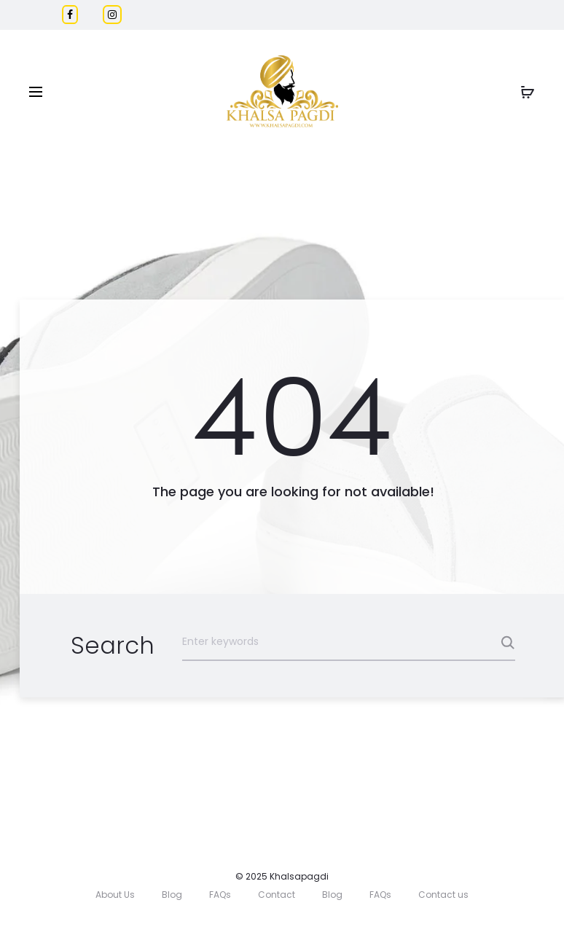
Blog (172, 894)
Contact (276, 894)
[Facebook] (70, 14)
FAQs (220, 894)
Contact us (443, 894)
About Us (115, 894)
